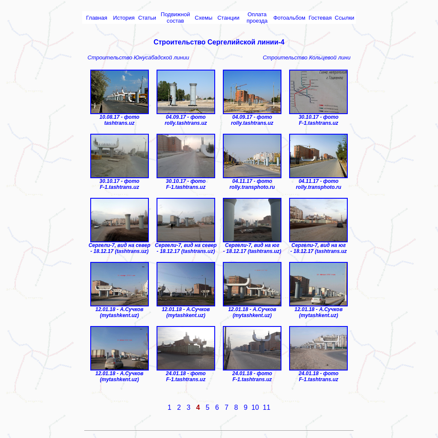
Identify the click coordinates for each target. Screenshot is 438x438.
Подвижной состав (175, 17)
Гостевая (320, 18)
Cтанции (228, 18)
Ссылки (345, 18)
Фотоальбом (289, 18)
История (123, 18)
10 (255, 407)
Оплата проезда (257, 17)
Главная (96, 18)
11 (266, 407)
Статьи (147, 18)
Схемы (203, 18)
